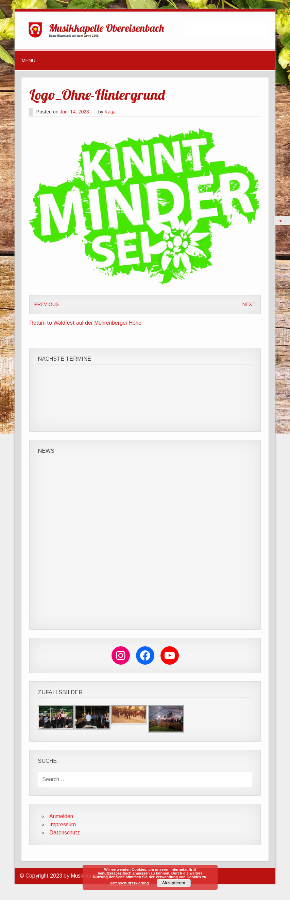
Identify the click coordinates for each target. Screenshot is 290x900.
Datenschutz (64, 832)
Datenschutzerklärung (129, 883)
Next (249, 304)
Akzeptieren (173, 883)
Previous (46, 304)
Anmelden (61, 816)
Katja (110, 111)
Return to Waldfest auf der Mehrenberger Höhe (85, 323)
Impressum (62, 824)
